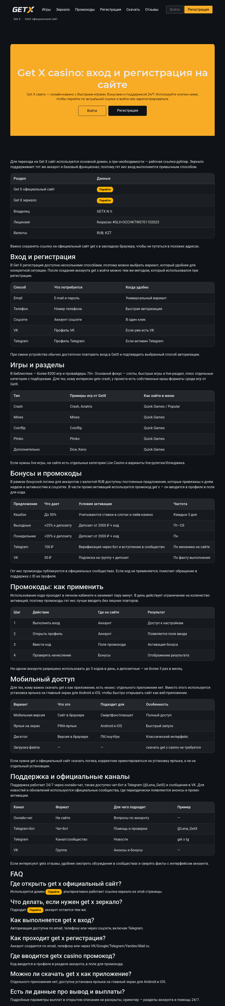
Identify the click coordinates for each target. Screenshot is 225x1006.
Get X (17, 19)
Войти (175, 9)
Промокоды (85, 9)
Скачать (133, 9)
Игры (46, 9)
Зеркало (63, 9)
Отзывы (152, 9)
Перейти (105, 189)
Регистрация (110, 9)
